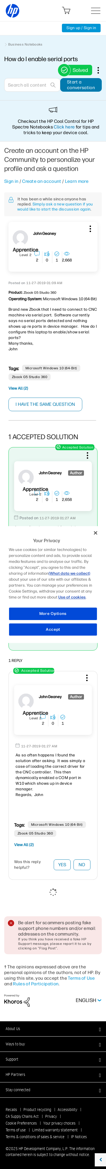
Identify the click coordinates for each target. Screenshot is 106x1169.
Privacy (51, 1116)
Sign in (11, 181)
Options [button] (101, 70)
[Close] (95, 533)
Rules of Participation (36, 983)
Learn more (76, 181)
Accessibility (67, 1109)
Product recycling (37, 1109)
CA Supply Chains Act (22, 1116)
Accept (53, 629)
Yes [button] (62, 864)
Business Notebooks (25, 44)
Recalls (11, 1109)
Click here (64, 127)
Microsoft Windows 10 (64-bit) (51, 368)
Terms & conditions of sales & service (35, 1136)
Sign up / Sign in (81, 27)
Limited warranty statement (55, 1129)
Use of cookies (72, 597)
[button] (89, 228)
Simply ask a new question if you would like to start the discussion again (55, 207)
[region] (53, 584)
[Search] (32, 85)
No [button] (82, 864)
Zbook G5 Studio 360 (29, 377)
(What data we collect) (69, 573)
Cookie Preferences (21, 1123)
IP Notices (79, 1136)
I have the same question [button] (45, 404)
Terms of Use (81, 978)
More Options (53, 613)
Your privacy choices (59, 1123)
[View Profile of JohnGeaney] (44, 233)
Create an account (41, 181)
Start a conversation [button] (81, 84)
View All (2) (18, 388)
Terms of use (16, 1129)
